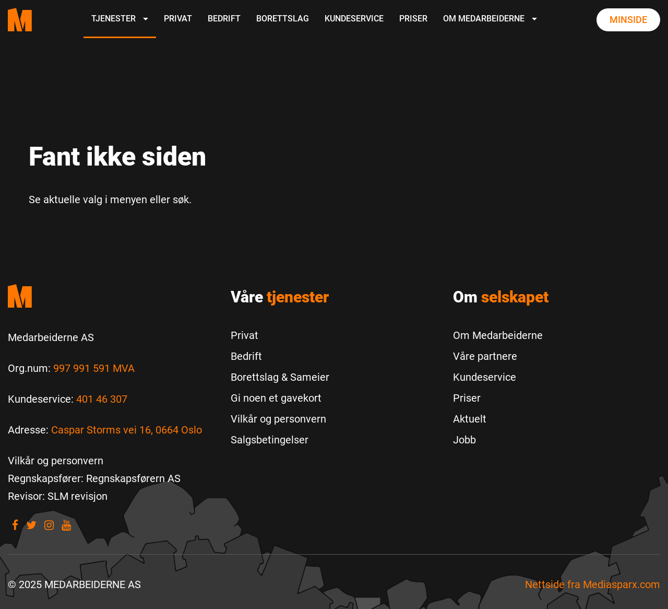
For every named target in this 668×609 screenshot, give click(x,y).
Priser (413, 19)
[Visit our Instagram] (49, 525)
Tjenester (119, 19)
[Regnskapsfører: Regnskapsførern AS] (94, 478)
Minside (628, 19)
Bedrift (224, 19)
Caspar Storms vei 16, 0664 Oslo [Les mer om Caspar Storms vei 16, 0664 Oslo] (126, 430)
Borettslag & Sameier (280, 377)
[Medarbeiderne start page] (20, 19)
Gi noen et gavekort (276, 398)
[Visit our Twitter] (31, 525)
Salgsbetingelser (269, 440)
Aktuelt (469, 419)
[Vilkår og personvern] (55, 460)
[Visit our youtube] (66, 525)
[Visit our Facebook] (15, 525)
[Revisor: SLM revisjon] (58, 496)
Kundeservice (354, 19)
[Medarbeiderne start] (111, 295)
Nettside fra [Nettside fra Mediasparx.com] (592, 584)
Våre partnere (485, 356)
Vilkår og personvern (278, 419)
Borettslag (282, 19)
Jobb (464, 440)
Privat (178, 19)
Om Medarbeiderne (490, 19)
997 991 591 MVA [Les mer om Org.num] (94, 368)
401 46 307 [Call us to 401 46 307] (101, 399)
